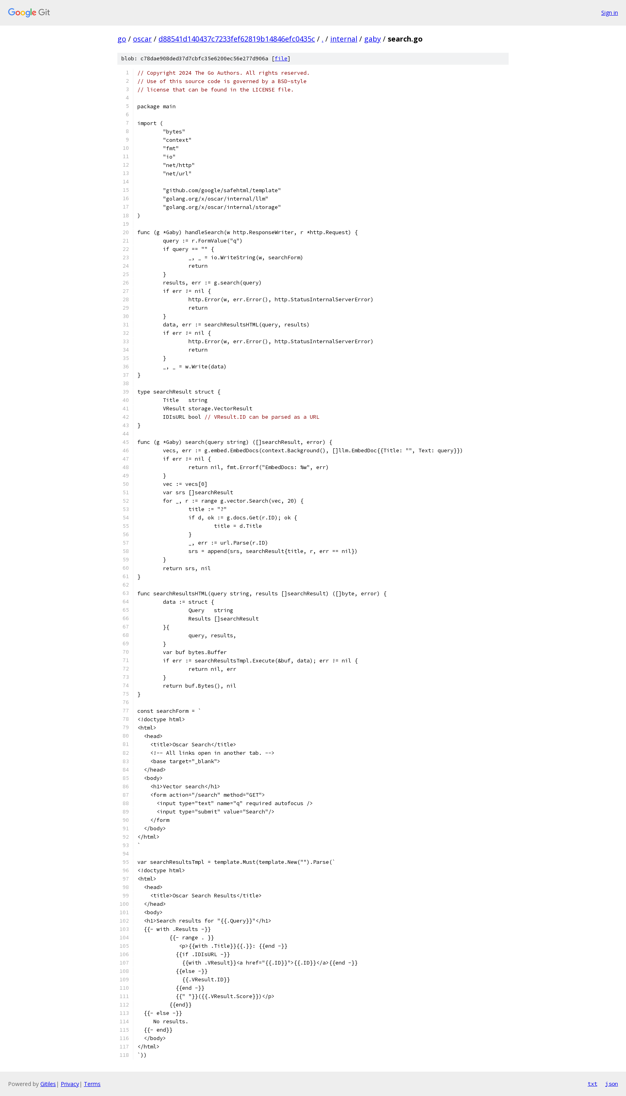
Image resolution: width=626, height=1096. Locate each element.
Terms (92, 1084)
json (611, 1083)
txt (592, 1083)
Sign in (609, 12)
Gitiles (48, 1084)
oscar (142, 39)
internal (343, 39)
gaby (372, 39)
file (281, 58)
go (121, 39)
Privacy (70, 1084)
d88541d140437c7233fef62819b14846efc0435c (236, 39)
